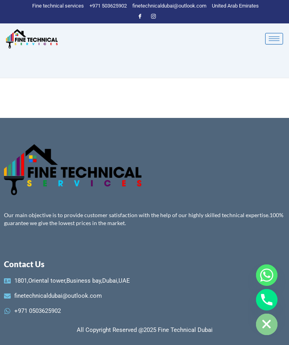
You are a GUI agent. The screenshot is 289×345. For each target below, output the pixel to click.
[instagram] (153, 16)
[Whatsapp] (266, 275)
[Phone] (266, 299)
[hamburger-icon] (274, 38)
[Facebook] (140, 16)
